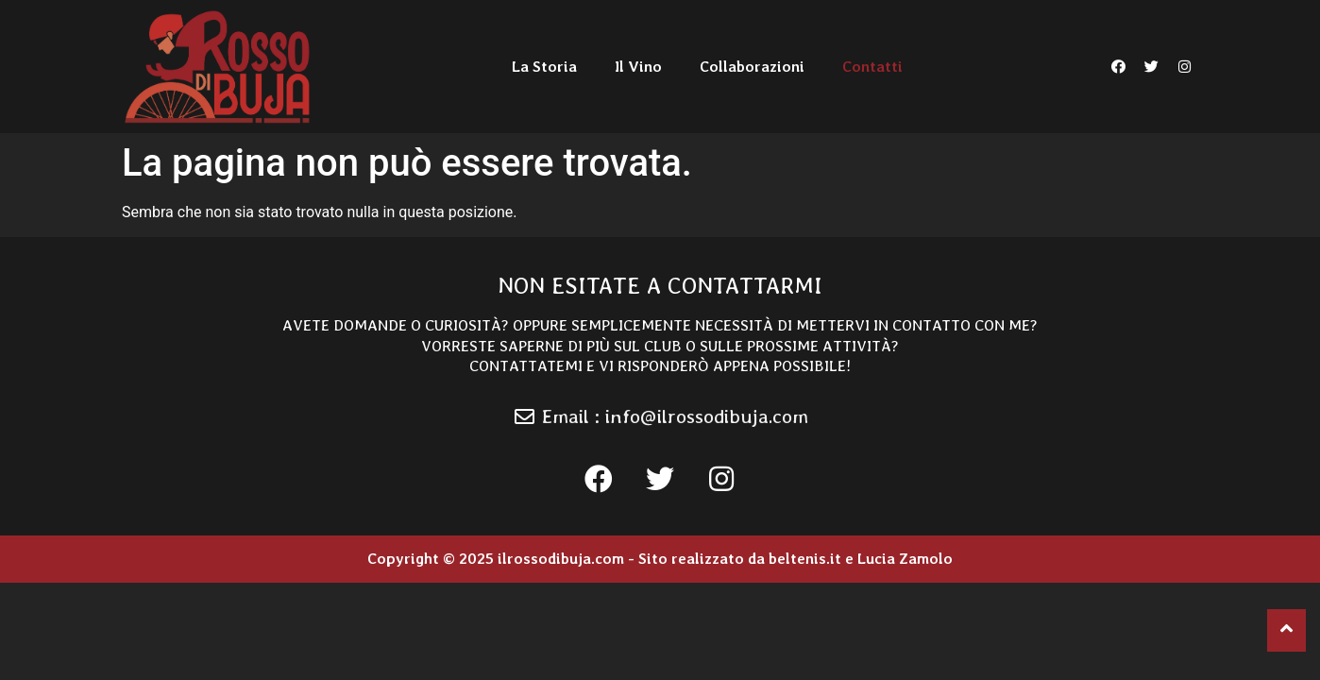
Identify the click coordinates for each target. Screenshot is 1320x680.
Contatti (872, 67)
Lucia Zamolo (905, 559)
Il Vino (638, 67)
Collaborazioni (752, 67)
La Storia (544, 67)
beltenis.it (805, 559)
